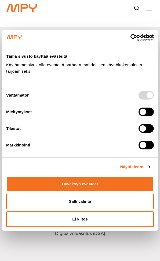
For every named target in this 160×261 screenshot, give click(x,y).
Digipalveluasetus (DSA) (80, 233)
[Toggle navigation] (148, 8)
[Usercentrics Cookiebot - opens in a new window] (130, 37)
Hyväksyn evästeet (80, 184)
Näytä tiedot (132, 166)
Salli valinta (80, 201)
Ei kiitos (80, 219)
